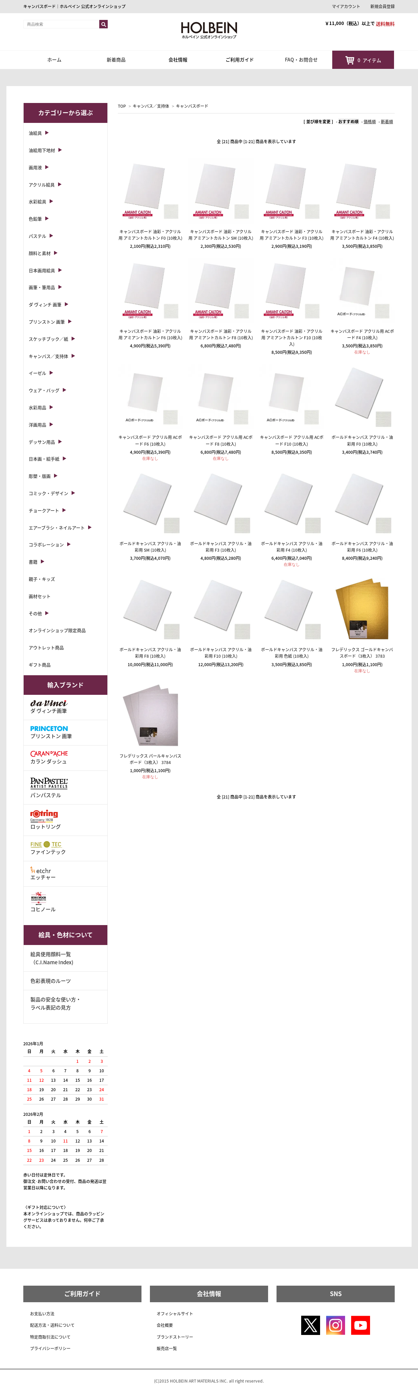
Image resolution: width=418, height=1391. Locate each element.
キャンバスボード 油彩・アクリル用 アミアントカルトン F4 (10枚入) (362, 235)
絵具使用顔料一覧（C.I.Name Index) (51, 958)
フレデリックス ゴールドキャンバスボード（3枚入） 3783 (362, 653)
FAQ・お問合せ (301, 59)
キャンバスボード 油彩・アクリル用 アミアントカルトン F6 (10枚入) (150, 334)
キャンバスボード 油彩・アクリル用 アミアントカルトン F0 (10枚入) (150, 235)
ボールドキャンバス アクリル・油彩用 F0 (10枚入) (362, 440)
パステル (37, 236)
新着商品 (116, 59)
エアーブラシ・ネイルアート (57, 527)
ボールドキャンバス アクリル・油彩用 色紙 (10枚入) (291, 653)
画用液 (35, 167)
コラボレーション (46, 544)
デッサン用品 (42, 442)
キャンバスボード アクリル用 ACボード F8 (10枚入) (221, 440)
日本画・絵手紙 (44, 458)
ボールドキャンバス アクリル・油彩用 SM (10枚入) (150, 547)
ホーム (54, 59)
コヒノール (43, 902)
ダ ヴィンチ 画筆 (45, 304)
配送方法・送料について (52, 1325)
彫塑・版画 (40, 476)
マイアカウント (346, 6)
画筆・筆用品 (42, 287)
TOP (122, 106)
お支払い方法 (42, 1314)
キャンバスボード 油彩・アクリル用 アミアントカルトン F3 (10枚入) (291, 235)
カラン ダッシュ (49, 758)
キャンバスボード (192, 106)
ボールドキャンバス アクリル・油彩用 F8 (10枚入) (150, 653)
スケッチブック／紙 (48, 339)
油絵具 (35, 133)
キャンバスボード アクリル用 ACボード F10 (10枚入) (291, 440)
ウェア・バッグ (44, 390)
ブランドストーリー (175, 1337)
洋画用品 (37, 424)
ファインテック (48, 848)
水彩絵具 (37, 201)
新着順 (387, 122)
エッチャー (43, 873)
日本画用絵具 (42, 270)
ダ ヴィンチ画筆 (49, 707)
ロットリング (45, 820)
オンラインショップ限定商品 (57, 630)
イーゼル (37, 373)
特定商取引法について (50, 1337)
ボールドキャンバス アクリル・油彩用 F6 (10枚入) (362, 547)
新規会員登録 (382, 6)
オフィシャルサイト (175, 1314)
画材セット (40, 596)
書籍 (33, 561)
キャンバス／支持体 (151, 106)
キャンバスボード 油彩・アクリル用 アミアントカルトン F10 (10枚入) (291, 337)
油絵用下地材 (42, 150)
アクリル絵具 (42, 184)
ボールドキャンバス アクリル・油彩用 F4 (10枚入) (291, 547)
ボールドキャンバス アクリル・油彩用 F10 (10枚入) (221, 653)
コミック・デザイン (48, 493)
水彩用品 (37, 407)
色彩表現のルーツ (50, 981)
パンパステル (49, 787)
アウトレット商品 (46, 647)
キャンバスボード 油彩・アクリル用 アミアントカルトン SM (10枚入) (220, 235)
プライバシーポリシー (50, 1348)
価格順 (370, 122)
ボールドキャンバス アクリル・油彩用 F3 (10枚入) (221, 547)
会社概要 (165, 1325)
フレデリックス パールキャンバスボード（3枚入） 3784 (150, 759)
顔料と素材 (40, 253)
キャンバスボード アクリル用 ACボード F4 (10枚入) (362, 334)
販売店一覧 (167, 1348)
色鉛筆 (35, 218)
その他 (35, 613)
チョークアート (44, 510)
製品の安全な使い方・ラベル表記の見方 (55, 1003)
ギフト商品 (40, 664)
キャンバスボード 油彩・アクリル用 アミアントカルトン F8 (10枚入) (221, 334)
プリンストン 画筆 (47, 321)
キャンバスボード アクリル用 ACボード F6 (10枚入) (150, 440)
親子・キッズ (42, 579)
